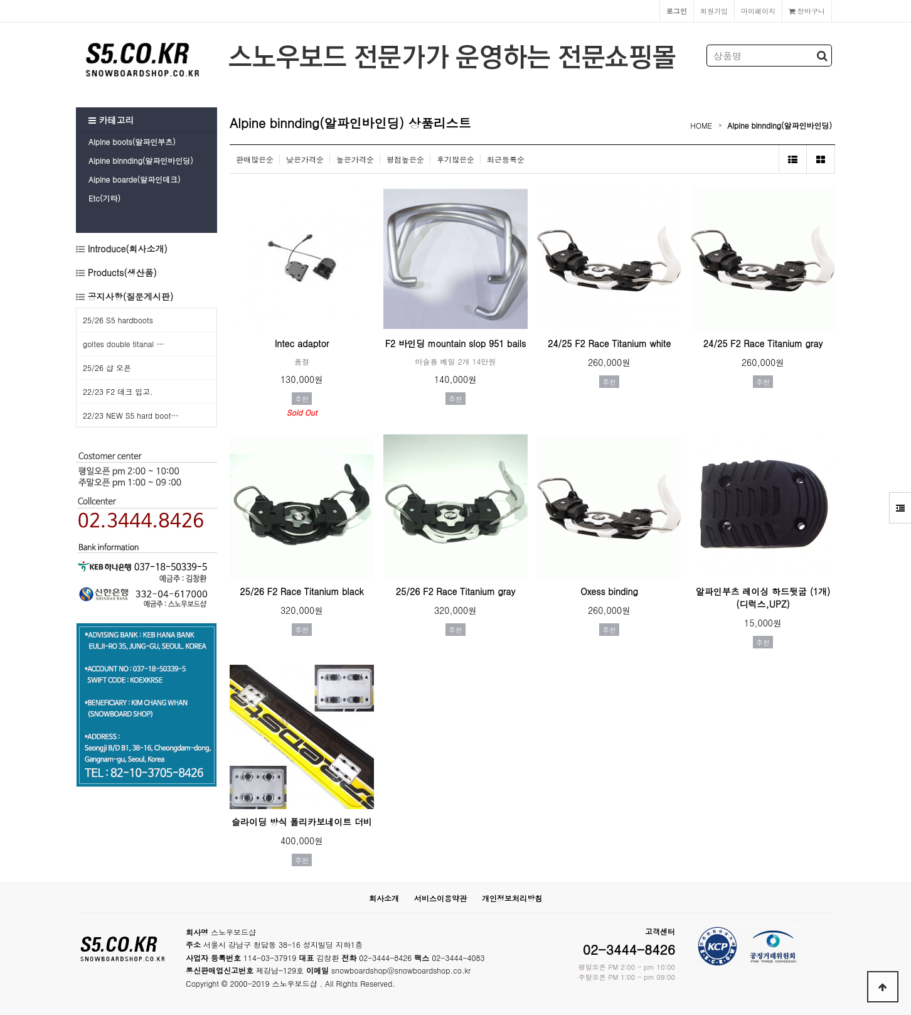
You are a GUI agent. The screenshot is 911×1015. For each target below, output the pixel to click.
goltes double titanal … (123, 343)
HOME (701, 125)
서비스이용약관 (440, 898)
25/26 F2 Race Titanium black (301, 591)
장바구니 (807, 11)
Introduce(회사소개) (126, 248)
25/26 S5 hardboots (118, 319)
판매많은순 (255, 159)
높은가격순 (355, 159)
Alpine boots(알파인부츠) (132, 141)
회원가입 (714, 11)
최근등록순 (506, 159)
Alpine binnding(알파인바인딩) (140, 160)
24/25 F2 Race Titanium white (609, 343)
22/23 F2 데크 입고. (118, 391)
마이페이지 (758, 11)
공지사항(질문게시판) (131, 296)
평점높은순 (405, 159)
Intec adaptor (302, 343)
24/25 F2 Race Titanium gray (763, 343)
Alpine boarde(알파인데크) (134, 179)
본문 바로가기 (0, 0)
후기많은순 (455, 159)
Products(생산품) (121, 272)
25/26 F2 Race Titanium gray (455, 591)
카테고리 (111, 120)
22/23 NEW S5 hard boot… (130, 415)
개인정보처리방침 (512, 898)
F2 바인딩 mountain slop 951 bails (455, 343)
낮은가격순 (305, 159)
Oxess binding (609, 591)
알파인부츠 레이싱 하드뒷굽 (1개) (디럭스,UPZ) (763, 597)
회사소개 (384, 898)
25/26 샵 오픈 (107, 367)
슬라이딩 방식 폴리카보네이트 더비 (302, 821)
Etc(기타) (104, 198)
